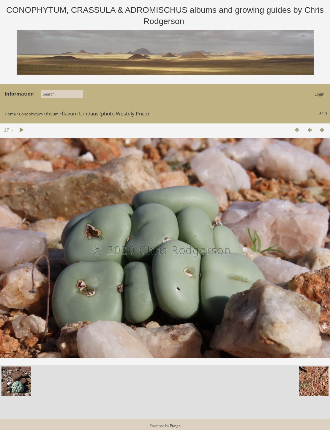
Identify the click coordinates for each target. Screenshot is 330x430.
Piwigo (175, 425)
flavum (52, 114)
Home (10, 114)
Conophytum (31, 114)
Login (319, 94)
